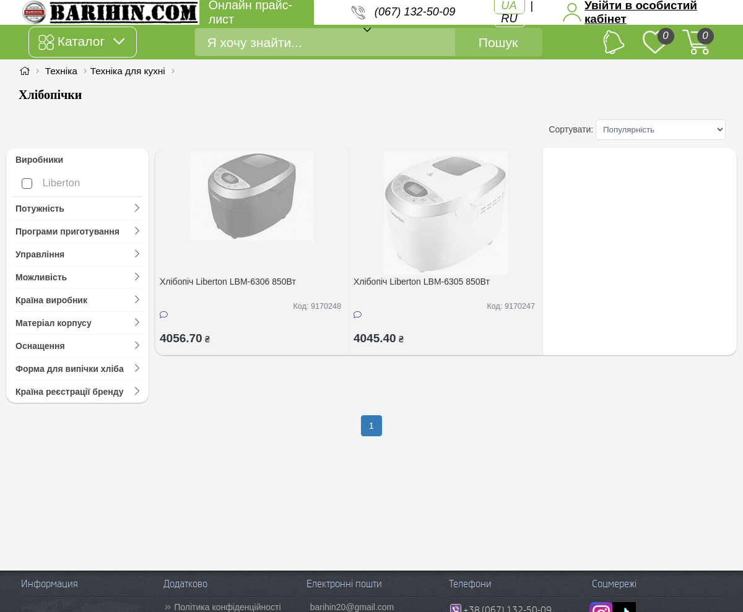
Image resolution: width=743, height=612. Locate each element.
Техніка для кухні (127, 71)
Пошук (498, 42)
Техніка (61, 71)
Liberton (51, 183)
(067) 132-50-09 (415, 12)
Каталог (81, 42)
